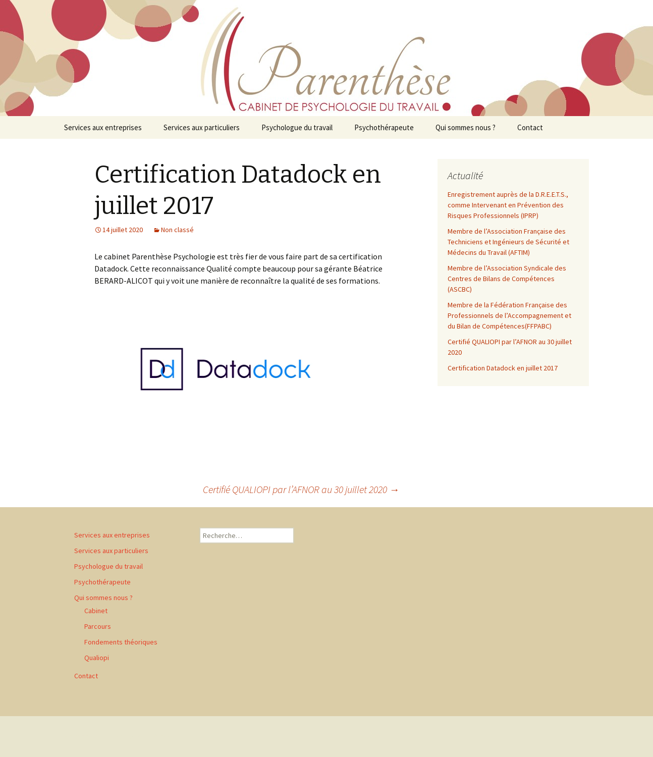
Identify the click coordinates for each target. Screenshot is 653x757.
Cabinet (95, 610)
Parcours (97, 626)
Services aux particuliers (202, 127)
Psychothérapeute (384, 127)
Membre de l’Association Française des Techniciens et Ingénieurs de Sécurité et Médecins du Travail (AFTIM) (508, 242)
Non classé (177, 229)
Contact (530, 127)
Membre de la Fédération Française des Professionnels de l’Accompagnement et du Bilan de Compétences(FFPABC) (509, 315)
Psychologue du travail (297, 127)
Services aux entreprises (103, 127)
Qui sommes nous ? (466, 127)
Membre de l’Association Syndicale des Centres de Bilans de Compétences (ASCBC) (507, 278)
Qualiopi (96, 657)
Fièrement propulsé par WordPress (117, 736)
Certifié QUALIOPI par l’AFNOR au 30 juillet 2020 (301, 489)
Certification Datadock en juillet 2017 (503, 367)
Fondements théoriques (120, 641)
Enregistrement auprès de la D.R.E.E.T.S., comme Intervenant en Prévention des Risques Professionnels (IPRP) (508, 205)
